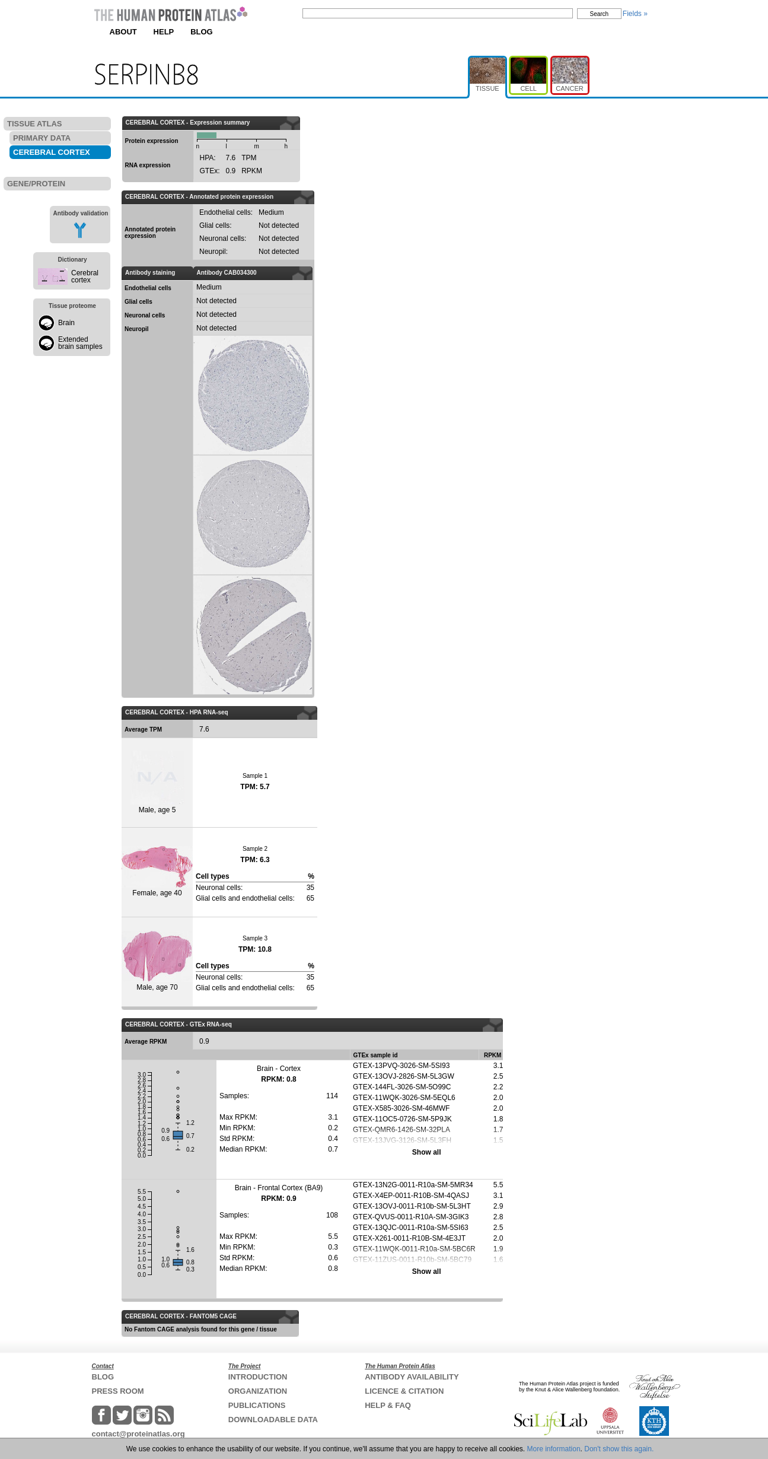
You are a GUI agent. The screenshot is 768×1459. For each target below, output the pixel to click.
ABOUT (123, 31)
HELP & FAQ (388, 1405)
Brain (66, 323)
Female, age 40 (157, 871)
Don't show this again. (619, 1449)
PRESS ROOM (118, 1391)
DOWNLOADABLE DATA (273, 1419)
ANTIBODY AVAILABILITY (411, 1376)
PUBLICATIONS (257, 1405)
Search (599, 14)
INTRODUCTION (258, 1376)
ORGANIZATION (257, 1391)
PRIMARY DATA (42, 137)
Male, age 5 (157, 782)
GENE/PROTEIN (36, 183)
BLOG (201, 31)
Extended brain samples (80, 343)
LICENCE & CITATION (404, 1391)
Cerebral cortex (84, 276)
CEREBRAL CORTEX (51, 152)
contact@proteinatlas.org (138, 1433)
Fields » (635, 13)
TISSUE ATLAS (34, 123)
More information (554, 1449)
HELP (164, 31)
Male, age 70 (157, 961)
